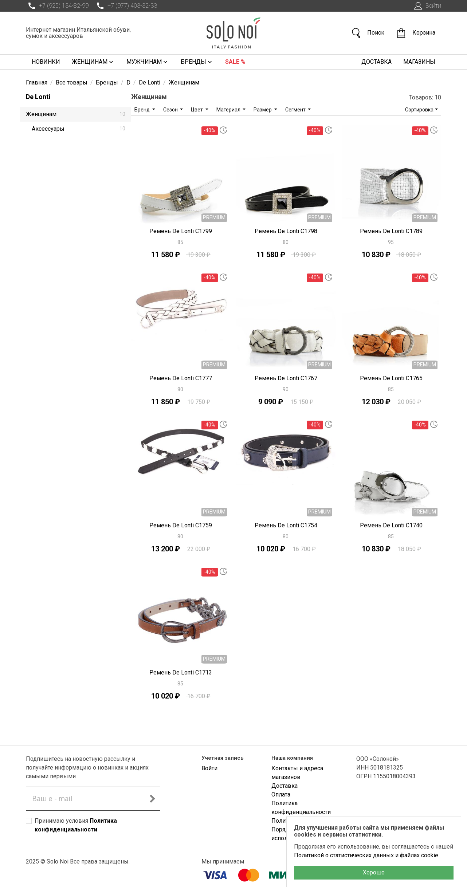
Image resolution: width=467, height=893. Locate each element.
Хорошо (374, 872)
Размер (263, 110)
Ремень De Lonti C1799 (180, 231)
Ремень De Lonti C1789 (391, 231)
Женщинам (93, 62)
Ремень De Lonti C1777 (180, 378)
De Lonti (38, 97)
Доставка (376, 61)
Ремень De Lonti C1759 (180, 525)
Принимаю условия (76, 825)
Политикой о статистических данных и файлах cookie (366, 855)
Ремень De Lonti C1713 (180, 672)
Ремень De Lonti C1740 (391, 525)
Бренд (142, 110)
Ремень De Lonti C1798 (286, 231)
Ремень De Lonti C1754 (286, 525)
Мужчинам (147, 62)
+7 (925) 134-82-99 (57, 5)
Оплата (280, 794)
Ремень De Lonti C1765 (391, 378)
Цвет (197, 110)
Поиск (367, 33)
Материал (229, 110)
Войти (426, 5)
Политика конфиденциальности (301, 807)
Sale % (235, 61)
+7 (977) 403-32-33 (125, 5)
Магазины (419, 61)
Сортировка (419, 110)
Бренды (197, 62)
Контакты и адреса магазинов (297, 772)
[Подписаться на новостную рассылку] (152, 798)
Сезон (171, 110)
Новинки (46, 61)
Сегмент (296, 110)
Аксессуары (78, 129)
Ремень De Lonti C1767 (286, 378)
